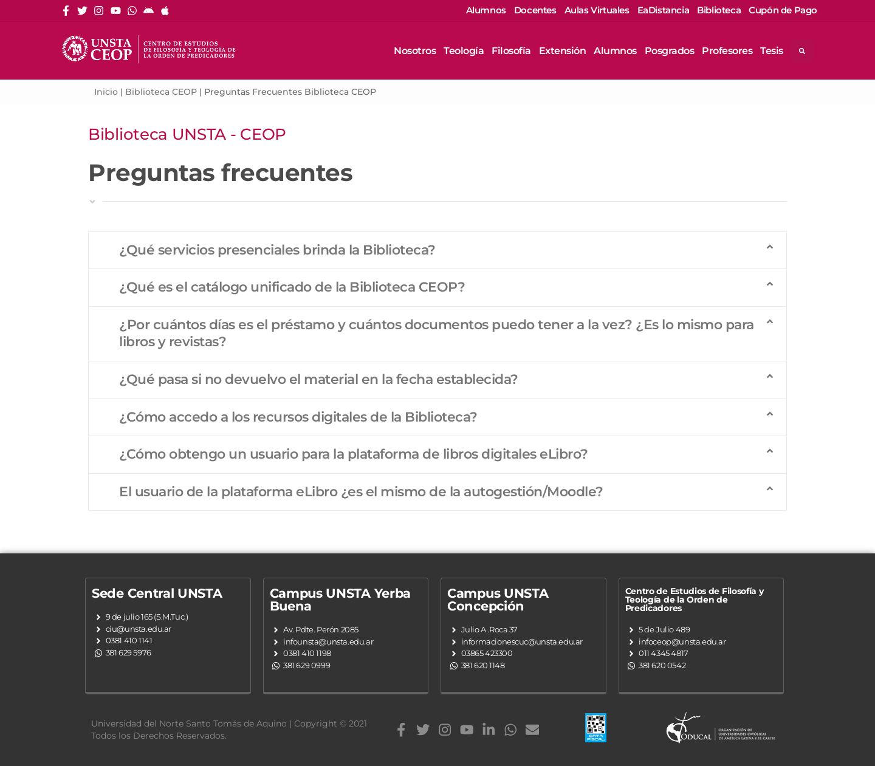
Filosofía (511, 50)
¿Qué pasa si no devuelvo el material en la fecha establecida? (318, 379)
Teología (464, 50)
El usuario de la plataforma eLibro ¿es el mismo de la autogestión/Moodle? (361, 492)
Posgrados (670, 50)
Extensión (562, 50)
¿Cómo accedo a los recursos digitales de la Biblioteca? (298, 417)
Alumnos (615, 50)
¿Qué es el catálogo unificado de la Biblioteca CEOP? (292, 287)
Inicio (106, 91)
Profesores (727, 50)
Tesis (771, 50)
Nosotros (415, 50)
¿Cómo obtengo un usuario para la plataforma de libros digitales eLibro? (353, 454)
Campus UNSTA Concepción (497, 600)
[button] (437, 250)
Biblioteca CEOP (161, 91)
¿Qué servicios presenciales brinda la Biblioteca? (277, 250)
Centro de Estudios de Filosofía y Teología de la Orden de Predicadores (694, 600)
